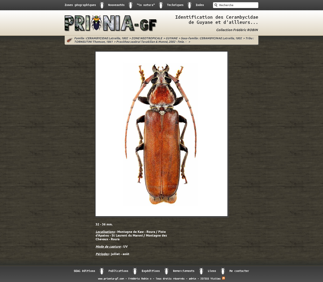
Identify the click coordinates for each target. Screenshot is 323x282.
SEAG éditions (84, 271)
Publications (118, 271)
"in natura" (146, 5)
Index (200, 5)
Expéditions (151, 271)
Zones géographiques (80, 5)
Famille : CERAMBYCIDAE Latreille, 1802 (101, 39)
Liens (212, 271)
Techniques (175, 5)
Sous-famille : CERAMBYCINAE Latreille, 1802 (211, 39)
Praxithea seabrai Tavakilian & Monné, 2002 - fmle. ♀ (151, 42)
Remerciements (183, 271)
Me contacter (239, 271)
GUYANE (171, 39)
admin (192, 278)
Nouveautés (116, 5)
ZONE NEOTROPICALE (146, 39)
